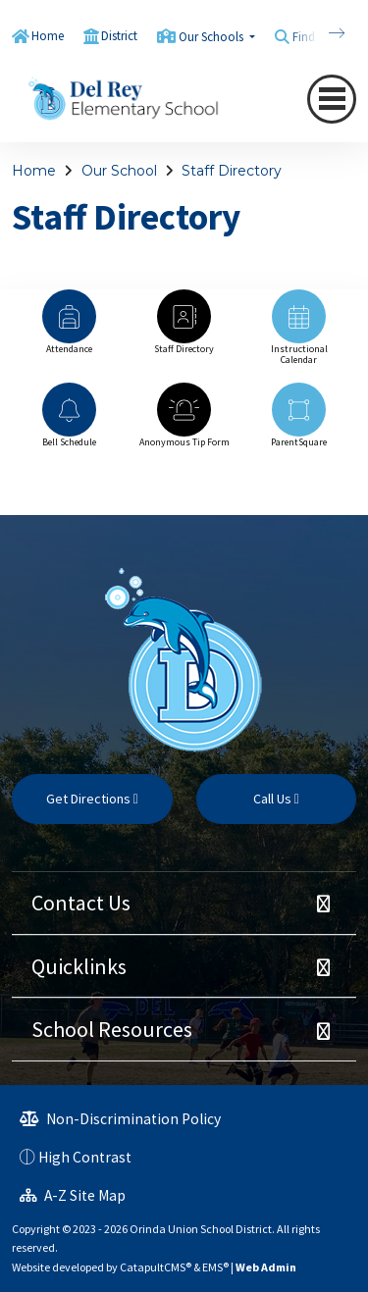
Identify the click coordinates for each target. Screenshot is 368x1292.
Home (47, 35)
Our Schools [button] (212, 36)
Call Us (276, 798)
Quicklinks (79, 966)
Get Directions (92, 798)
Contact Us (81, 902)
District (119, 35)
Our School (119, 171)
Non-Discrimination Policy (120, 1119)
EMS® (215, 1267)
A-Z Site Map (73, 1195)
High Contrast (84, 1157)
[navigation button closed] (331, 99)
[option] (69, 331)
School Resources (111, 1029)
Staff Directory (232, 171)
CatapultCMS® (155, 1267)
